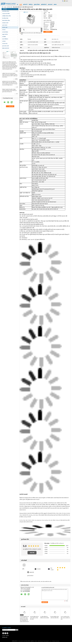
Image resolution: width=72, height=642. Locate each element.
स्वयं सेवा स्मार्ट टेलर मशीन (26, 581)
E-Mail (3, 635)
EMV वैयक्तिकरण (5, 38)
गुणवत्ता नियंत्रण (37, 4)
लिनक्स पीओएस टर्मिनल (6, 20)
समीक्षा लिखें (32, 552)
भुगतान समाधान (4, 25)
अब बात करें (50, 4)
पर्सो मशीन (4, 41)
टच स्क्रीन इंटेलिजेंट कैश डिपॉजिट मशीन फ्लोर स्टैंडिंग (44, 617)
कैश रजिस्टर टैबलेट (5, 18)
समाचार (55, 4)
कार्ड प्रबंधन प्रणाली (5, 22)
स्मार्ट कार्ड (3, 29)
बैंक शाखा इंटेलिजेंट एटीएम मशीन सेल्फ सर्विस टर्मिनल (55, 617)
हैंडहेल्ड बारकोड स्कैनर (5, 48)
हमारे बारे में (25, 4)
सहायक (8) (32, 572)
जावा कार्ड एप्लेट (4, 43)
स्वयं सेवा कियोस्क (5, 32)
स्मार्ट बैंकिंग (4, 36)
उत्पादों (20, 4)
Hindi (67, 1)
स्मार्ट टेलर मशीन (9, 7)
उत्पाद (5, 7)
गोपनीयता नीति (14, 641)
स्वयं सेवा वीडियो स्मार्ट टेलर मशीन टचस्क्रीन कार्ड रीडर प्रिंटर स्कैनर (34, 618)
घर (17, 4)
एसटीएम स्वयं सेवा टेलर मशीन (35, 581)
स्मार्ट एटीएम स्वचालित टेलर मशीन (46, 581)
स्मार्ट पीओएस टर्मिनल (5, 11)
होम (2, 7)
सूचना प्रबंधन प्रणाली (5, 45)
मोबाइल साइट (4, 637)
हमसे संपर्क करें (43, 4)
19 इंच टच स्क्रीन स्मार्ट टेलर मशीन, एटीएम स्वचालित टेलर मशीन (65, 618)
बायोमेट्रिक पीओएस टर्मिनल (6, 15)
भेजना (17, 629)
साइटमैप (7, 635)
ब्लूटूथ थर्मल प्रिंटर (5, 34)
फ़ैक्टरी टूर (30, 4)
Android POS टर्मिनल (6, 13)
